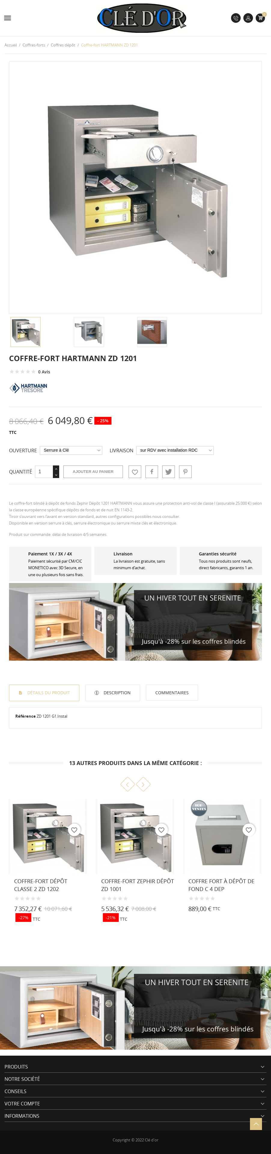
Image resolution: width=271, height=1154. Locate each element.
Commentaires (172, 692)
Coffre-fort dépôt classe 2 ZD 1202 (40, 884)
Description (116, 692)
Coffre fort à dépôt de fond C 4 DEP (221, 884)
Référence (25, 716)
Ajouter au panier (93, 471)
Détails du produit (48, 692)
